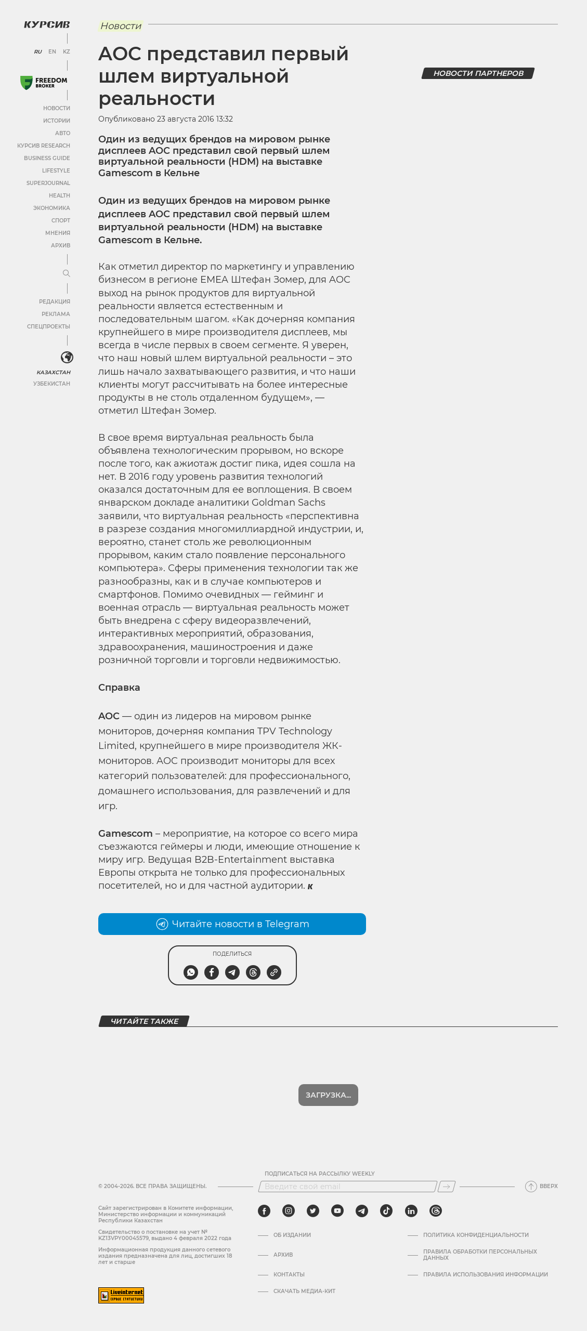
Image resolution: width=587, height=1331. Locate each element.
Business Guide (47, 158)
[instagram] (288, 1211)
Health (59, 195)
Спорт (60, 220)
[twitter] (313, 1211)
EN (52, 52)
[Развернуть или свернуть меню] (66, 274)
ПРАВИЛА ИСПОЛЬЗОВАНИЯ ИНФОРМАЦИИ (485, 1275)
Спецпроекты (48, 326)
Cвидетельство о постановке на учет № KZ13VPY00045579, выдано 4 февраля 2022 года (164, 1235)
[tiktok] (386, 1211)
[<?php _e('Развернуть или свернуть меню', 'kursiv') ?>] (67, 357)
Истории (56, 120)
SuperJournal (48, 183)
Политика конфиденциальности (476, 1235)
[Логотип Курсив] (46, 24)
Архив (60, 245)
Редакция (54, 301)
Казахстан (53, 372)
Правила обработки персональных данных (480, 1255)
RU (38, 52)
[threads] (435, 1211)
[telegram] (362, 1211)
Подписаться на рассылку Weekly (320, 1174)
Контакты (289, 1275)
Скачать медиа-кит (304, 1291)
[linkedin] (411, 1211)
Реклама (56, 314)
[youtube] (337, 1211)
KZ (66, 52)
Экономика (51, 208)
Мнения (57, 233)
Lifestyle (56, 170)
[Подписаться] (446, 1186)
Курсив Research (43, 145)
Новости (56, 108)
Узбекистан (51, 383)
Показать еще (328, 1095)
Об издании (292, 1235)
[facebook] (264, 1211)
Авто (62, 133)
